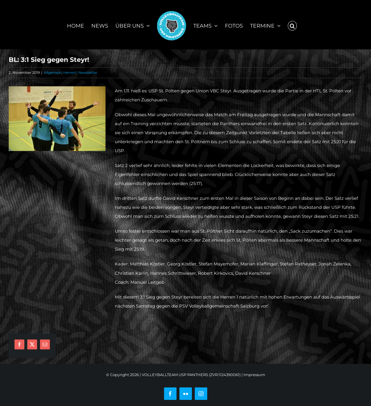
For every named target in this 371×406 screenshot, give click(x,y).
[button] (292, 24)
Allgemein (52, 72)
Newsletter (87, 72)
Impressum (254, 374)
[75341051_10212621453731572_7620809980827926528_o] (57, 118)
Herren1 (70, 72)
